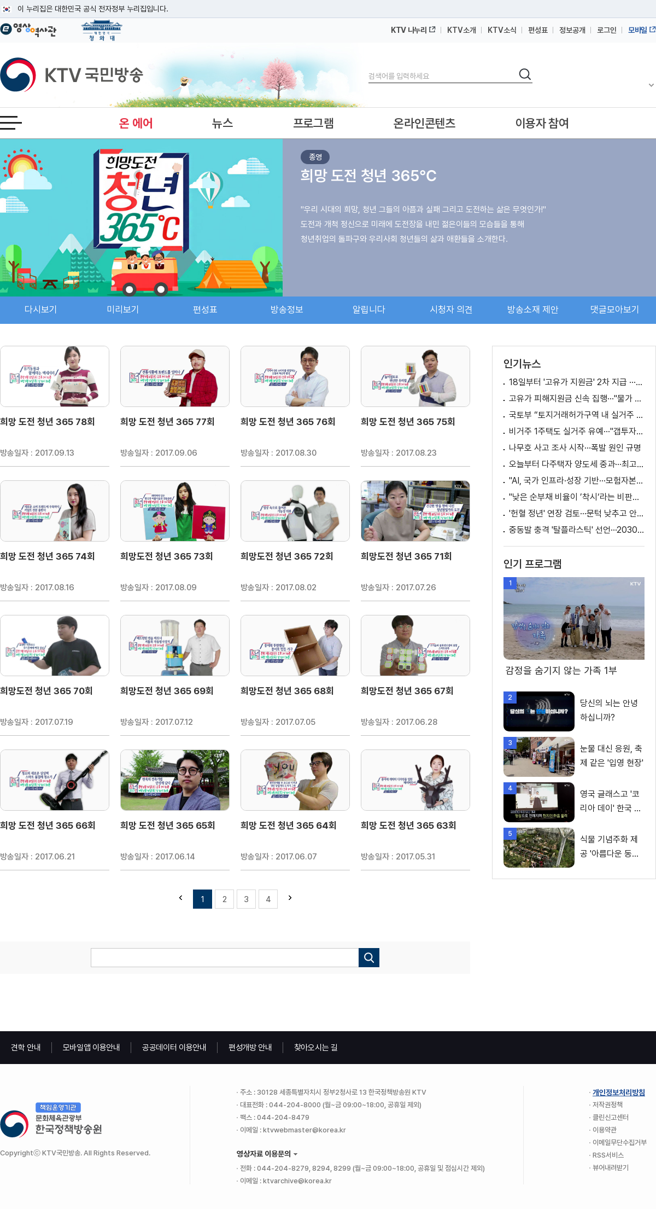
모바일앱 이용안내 (91, 1048)
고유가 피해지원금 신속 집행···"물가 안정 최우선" (577, 398)
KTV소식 (502, 30)
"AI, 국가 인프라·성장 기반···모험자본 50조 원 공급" (577, 480)
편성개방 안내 (250, 1048)
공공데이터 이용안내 (174, 1048)
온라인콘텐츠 (424, 123)
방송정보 (287, 309)
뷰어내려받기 (611, 1168)
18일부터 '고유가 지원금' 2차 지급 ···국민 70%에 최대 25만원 (577, 382)
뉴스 (222, 123)
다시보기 (41, 309)
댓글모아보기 (615, 309)
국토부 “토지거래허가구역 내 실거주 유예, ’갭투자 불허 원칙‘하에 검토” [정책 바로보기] (577, 415)
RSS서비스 (608, 1155)
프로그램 (313, 123)
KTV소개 (461, 30)
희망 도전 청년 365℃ (369, 175)
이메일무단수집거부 (620, 1142)
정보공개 (572, 30)
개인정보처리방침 (619, 1092)
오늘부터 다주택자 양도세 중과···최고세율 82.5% (577, 464)
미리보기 (123, 309)
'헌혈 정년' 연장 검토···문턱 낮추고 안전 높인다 (577, 513)
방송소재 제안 (533, 309)
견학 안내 (26, 1048)
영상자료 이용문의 (264, 1153)
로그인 (607, 30)
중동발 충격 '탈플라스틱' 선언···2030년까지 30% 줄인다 (577, 530)
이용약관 (605, 1130)
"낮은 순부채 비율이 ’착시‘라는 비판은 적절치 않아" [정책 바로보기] (577, 497)
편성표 (538, 30)
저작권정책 (608, 1105)
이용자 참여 (542, 123)
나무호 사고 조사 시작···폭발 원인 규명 (575, 448)
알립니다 (369, 309)
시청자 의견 (451, 309)
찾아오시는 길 (316, 1048)
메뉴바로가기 (0, 0)
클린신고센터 (611, 1117)
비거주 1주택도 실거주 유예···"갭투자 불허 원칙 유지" (577, 431)
